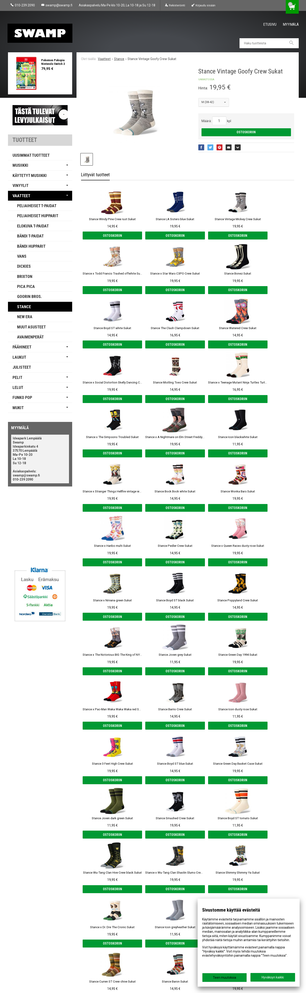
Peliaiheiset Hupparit (37, 215)
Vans (21, 256)
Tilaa (112, 941)
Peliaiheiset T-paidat (36, 205)
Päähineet (22, 347)
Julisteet (22, 367)
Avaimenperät (30, 337)
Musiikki (20, 165)
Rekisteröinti (177, 5)
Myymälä (291, 24)
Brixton (24, 276)
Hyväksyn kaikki (273, 977)
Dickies (24, 266)
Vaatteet (21, 195)
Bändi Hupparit (31, 246)
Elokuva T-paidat (33, 226)
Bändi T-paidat (30, 236)
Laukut (19, 357)
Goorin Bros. (29, 296)
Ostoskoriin (246, 132)
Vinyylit (20, 185)
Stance (24, 306)
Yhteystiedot (19, 956)
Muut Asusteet (31, 327)
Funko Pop (22, 397)
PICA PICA (26, 286)
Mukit (18, 407)
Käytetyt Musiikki (30, 175)
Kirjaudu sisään (205, 5)
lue (154, 932)
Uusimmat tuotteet (31, 155)
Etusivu (269, 24)
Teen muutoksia (224, 977)
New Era (24, 316)
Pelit (17, 377)
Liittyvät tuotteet (95, 174)
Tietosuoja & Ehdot (24, 949)
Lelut (18, 387)
